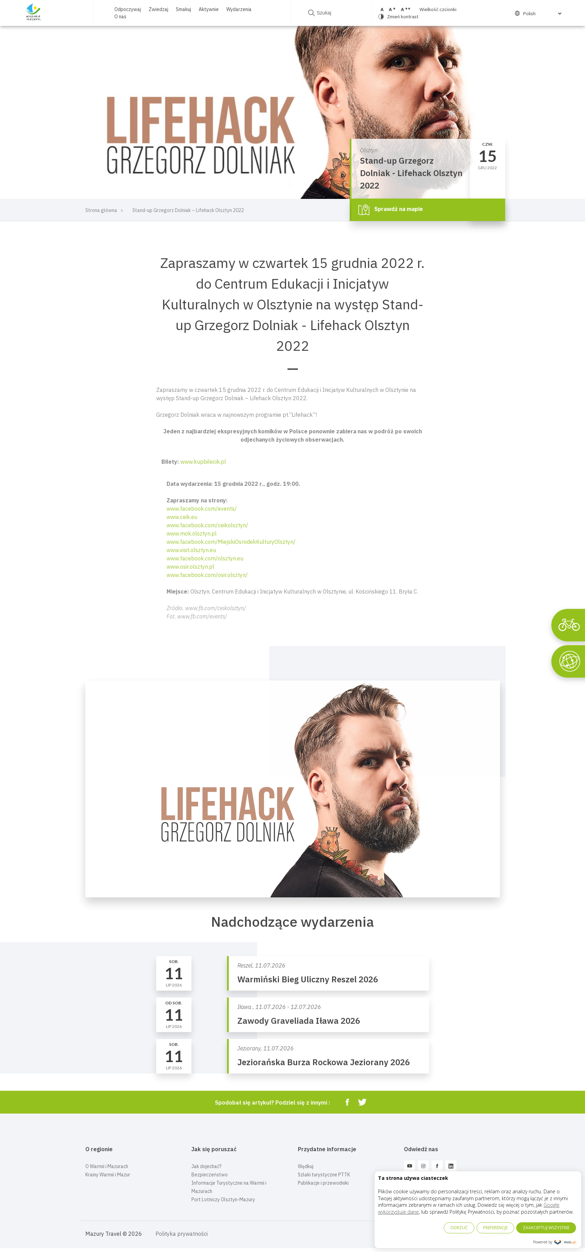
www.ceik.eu (182, 516)
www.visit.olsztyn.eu (191, 550)
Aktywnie (209, 9)
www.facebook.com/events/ (202, 508)
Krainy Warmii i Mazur (107, 1175)
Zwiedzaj (158, 9)
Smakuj (183, 9)
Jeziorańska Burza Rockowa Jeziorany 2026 (323, 1062)
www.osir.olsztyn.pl (190, 566)
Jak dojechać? (206, 1166)
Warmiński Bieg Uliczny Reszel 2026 (307, 979)
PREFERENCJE (495, 1228)
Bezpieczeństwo (209, 1175)
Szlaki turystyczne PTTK (324, 1175)
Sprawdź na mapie (390, 209)
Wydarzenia (239, 9)
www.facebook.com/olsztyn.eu (205, 558)
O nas (120, 16)
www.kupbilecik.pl (203, 461)
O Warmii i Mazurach (106, 1166)
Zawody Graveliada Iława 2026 (298, 1020)
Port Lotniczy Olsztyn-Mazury (223, 1199)
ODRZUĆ (459, 1228)
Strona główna (101, 210)
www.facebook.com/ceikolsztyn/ (207, 525)
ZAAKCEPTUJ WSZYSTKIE (546, 1228)
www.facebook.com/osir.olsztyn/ (207, 574)
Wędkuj (305, 1166)
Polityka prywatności (181, 1233)
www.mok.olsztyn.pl (192, 533)
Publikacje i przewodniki (323, 1183)
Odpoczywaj (127, 9)
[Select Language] (536, 13)
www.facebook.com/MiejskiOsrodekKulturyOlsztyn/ (231, 541)
